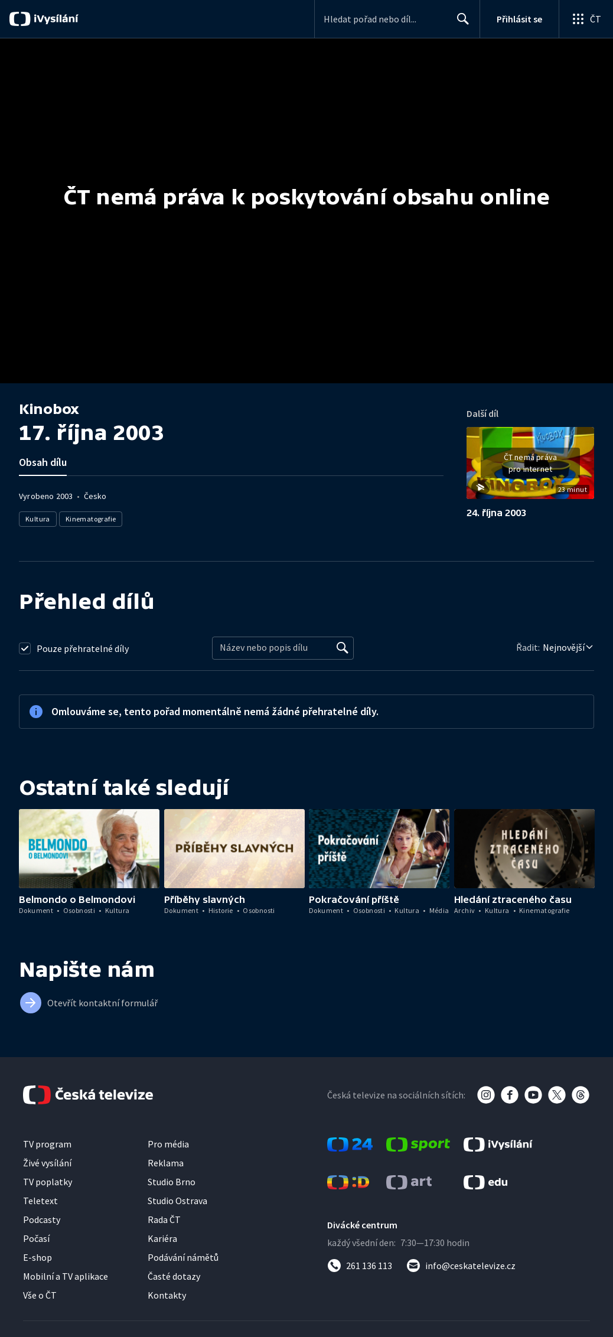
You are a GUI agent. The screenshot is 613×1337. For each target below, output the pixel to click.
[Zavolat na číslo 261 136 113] (359, 1265)
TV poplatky (47, 1182)
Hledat (459, 23)
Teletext (40, 1200)
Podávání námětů (183, 1257)
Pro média (168, 1144)
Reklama (166, 1163)
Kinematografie (91, 518)
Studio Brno (171, 1182)
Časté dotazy (174, 1276)
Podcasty (41, 1219)
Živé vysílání (47, 1163)
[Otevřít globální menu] (586, 19)
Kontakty (167, 1295)
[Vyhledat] (342, 648)
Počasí (36, 1238)
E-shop (37, 1257)
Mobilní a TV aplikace (65, 1276)
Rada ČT (164, 1219)
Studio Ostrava (177, 1200)
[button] (530, 467)
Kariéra (162, 1238)
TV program (47, 1144)
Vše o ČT (40, 1295)
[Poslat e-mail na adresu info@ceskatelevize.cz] (461, 1265)
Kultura (37, 518)
